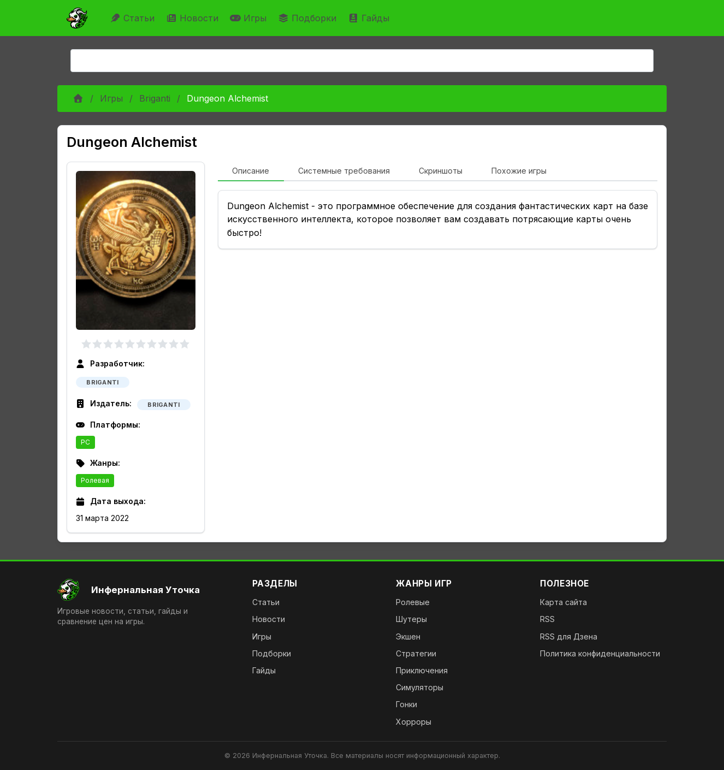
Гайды (370, 18)
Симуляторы (419, 687)
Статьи (133, 18)
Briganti (154, 98)
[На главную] (146, 590)
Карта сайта (563, 602)
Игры (249, 18)
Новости (193, 18)
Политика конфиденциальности (600, 653)
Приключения (422, 670)
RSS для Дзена (568, 636)
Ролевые (413, 602)
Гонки (406, 704)
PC (85, 442)
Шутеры (411, 619)
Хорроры (413, 721)
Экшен (408, 636)
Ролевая (95, 480)
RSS (547, 619)
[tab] (251, 171)
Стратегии (416, 653)
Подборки (308, 18)
